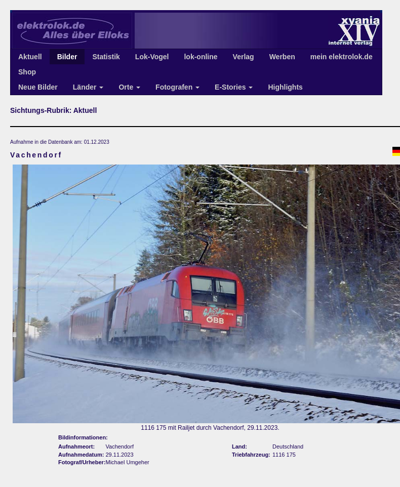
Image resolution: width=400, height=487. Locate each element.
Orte (129, 87)
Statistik (105, 57)
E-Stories (234, 87)
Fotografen (177, 87)
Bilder (67, 57)
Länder (88, 87)
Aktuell (30, 57)
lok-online (200, 57)
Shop (27, 72)
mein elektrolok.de (341, 57)
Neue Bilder (38, 87)
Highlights (285, 87)
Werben (282, 57)
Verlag (243, 57)
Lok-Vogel (152, 57)
